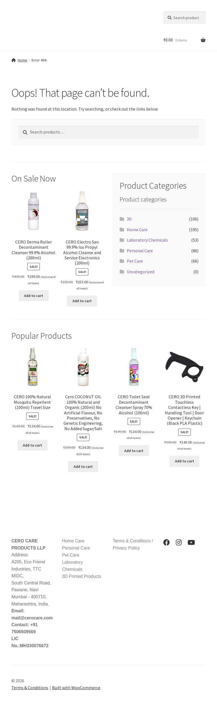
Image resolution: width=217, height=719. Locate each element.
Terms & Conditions (29, 687)
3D (129, 219)
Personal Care (140, 250)
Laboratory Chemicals (147, 240)
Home (22, 60)
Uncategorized (140, 271)
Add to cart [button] (33, 295)
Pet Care (135, 261)
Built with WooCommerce (76, 687)
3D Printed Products (81, 576)
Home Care (137, 229)
